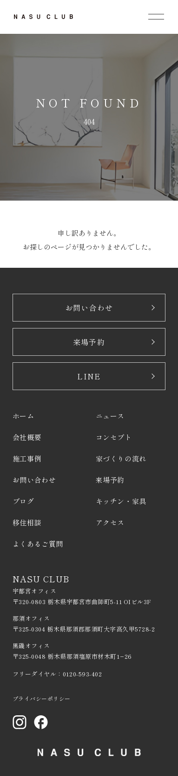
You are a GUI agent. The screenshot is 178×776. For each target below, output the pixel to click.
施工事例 (27, 458)
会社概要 (27, 437)
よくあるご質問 (38, 544)
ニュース (110, 416)
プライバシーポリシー (42, 698)
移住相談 (27, 522)
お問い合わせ (89, 307)
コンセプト (114, 437)
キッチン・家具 (121, 501)
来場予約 (89, 341)
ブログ (23, 501)
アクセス (110, 522)
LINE (88, 376)
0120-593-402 (82, 673)
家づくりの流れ (121, 458)
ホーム (23, 416)
